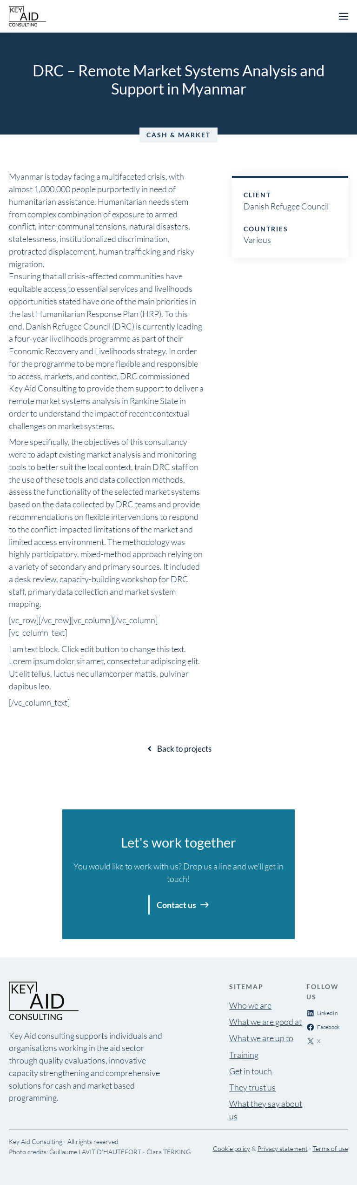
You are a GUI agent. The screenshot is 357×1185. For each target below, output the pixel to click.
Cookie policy (231, 1148)
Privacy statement (283, 1148)
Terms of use (330, 1148)
